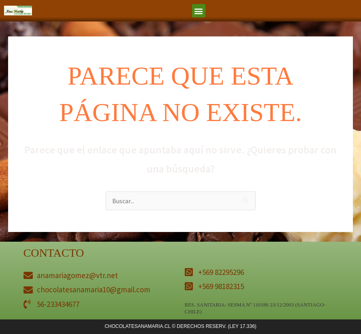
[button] (198, 10)
